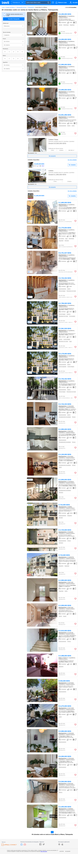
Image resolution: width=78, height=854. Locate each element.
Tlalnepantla (31, 7)
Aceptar (62, 851)
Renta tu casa (62, 2)
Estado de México (10, 7)
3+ (18, 51)
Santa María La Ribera (41, 7)
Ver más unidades (72, 159)
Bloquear (67, 851)
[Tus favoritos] (53, 3)
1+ (9, 51)
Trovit (3, 7)
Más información (44, 851)
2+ (13, 51)
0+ (5, 51)
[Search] (48, 3)
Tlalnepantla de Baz (21, 7)
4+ (22, 51)
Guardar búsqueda (13, 19)
